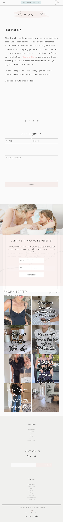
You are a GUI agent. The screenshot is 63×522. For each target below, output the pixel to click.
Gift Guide (31, 486)
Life (31, 488)
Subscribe (31, 438)
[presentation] (21, 149)
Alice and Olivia (29, 57)
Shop (31, 436)
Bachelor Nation (31, 497)
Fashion (31, 495)
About (31, 433)
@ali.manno (54, 293)
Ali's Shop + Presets (31, 2)
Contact (31, 431)
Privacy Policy (31, 440)
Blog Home (31, 429)
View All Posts (31, 484)
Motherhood (31, 491)
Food (31, 493)
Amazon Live (31, 499)
